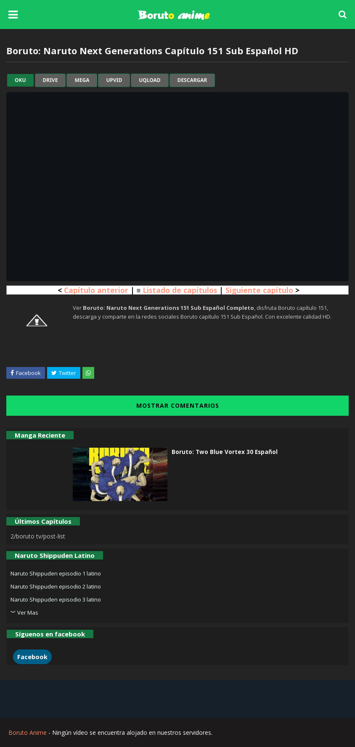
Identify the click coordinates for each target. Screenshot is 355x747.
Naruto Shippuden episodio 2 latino (56, 586)
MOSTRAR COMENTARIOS (177, 405)
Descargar (192, 80)
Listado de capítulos (180, 290)
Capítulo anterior (96, 290)
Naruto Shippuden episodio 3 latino (56, 599)
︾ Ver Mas (24, 612)
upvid (114, 80)
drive (50, 80)
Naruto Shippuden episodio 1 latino (56, 573)
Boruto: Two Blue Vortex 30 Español (225, 452)
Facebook (32, 657)
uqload (149, 80)
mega (81, 80)
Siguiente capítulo (259, 290)
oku (20, 80)
